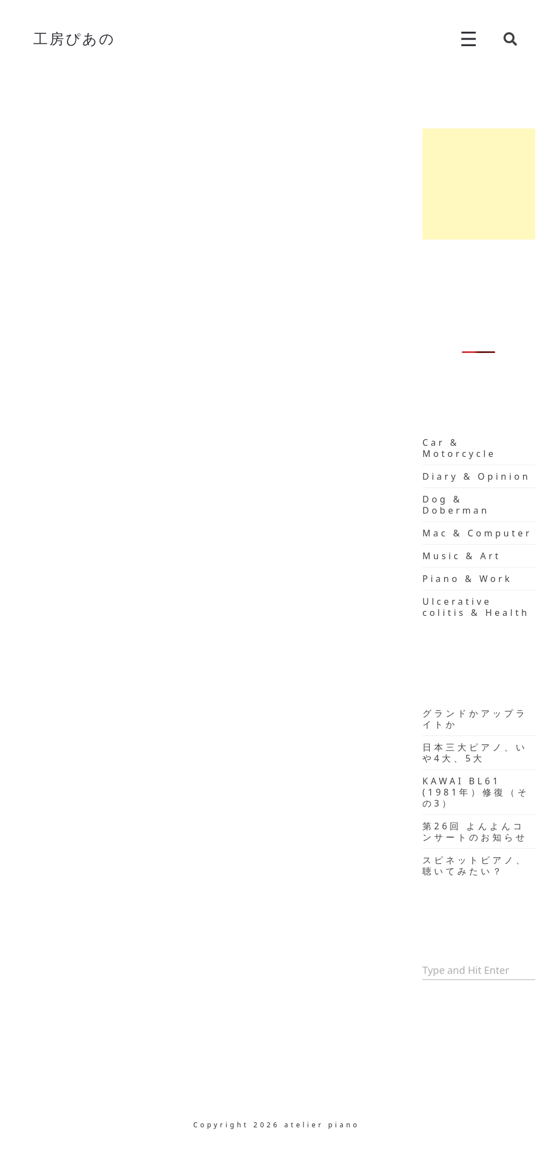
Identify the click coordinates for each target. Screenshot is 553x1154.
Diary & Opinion (476, 476)
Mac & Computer (477, 533)
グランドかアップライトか (474, 719)
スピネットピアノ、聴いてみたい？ (474, 865)
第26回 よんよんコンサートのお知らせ (474, 831)
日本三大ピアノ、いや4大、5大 (474, 753)
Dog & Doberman (456, 505)
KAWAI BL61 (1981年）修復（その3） (475, 792)
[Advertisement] (478, 184)
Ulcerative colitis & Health (476, 607)
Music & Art (461, 555)
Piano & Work (467, 578)
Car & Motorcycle (459, 448)
